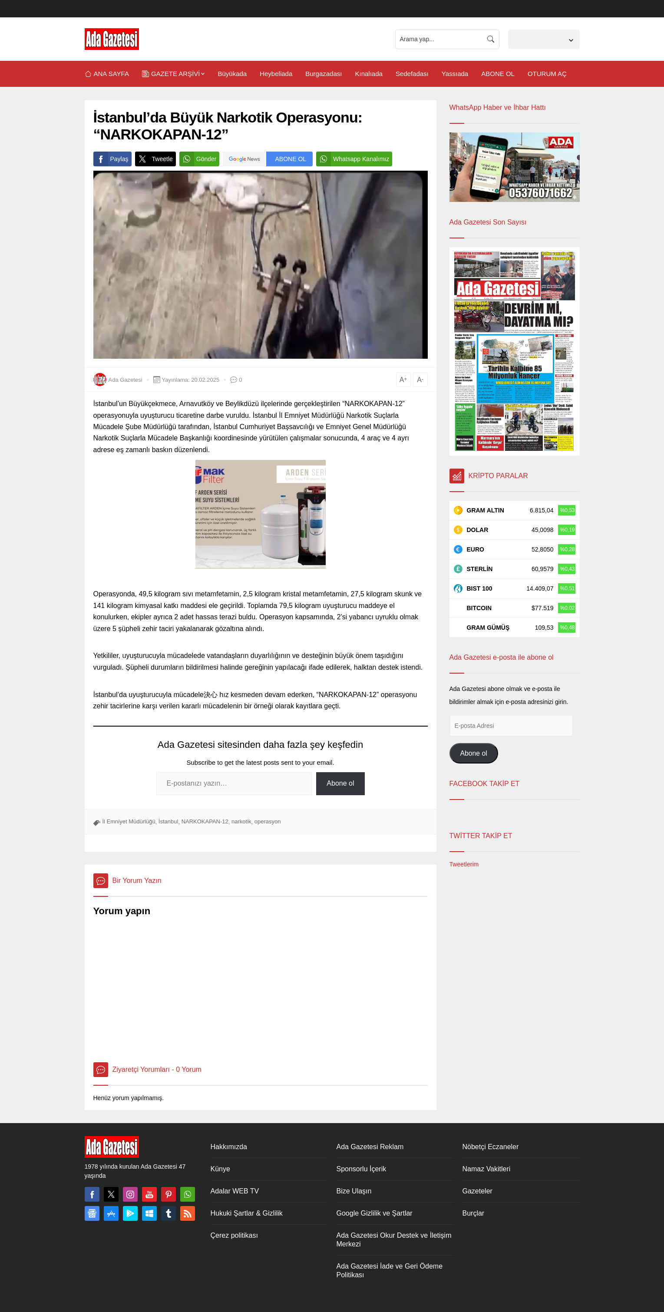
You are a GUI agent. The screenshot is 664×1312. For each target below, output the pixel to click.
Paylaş (111, 159)
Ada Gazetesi (125, 380)
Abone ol (340, 783)
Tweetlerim (464, 864)
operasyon (267, 821)
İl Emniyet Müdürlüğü (128, 821)
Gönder (198, 159)
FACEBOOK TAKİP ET (484, 783)
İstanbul (168, 821)
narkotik (241, 821)
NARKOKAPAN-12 (205, 821)
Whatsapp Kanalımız (352, 159)
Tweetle (154, 159)
